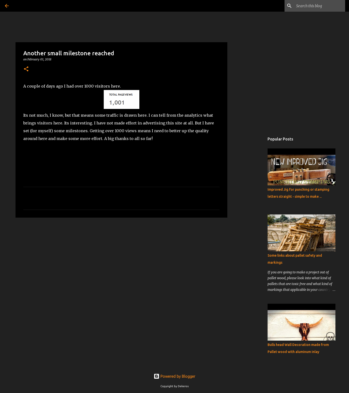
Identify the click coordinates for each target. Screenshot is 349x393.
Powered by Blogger (174, 376)
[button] (26, 69)
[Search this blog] (319, 6)
